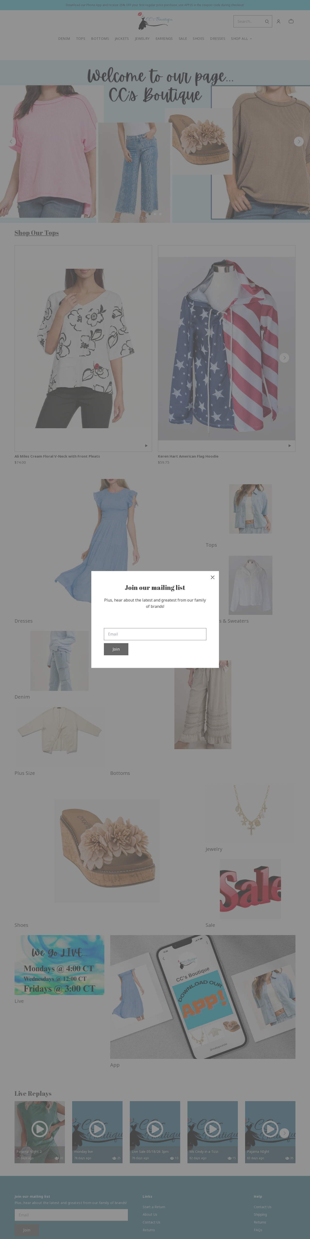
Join (116, 649)
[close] (212, 577)
